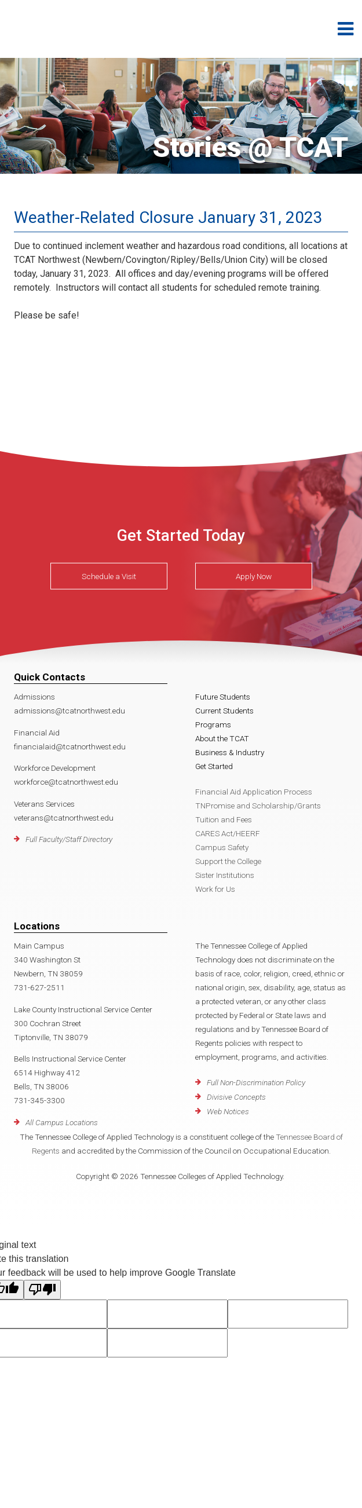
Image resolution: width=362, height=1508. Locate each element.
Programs (213, 724)
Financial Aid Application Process (253, 791)
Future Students (222, 696)
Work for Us (215, 889)
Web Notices (228, 1111)
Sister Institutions (224, 875)
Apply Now (254, 576)
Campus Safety (221, 847)
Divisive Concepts (236, 1096)
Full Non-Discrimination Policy (256, 1082)
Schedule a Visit (109, 576)
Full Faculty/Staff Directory (68, 839)
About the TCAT (222, 738)
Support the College (228, 861)
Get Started (214, 766)
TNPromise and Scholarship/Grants (258, 805)
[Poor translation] (42, 1290)
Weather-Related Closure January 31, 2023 (168, 217)
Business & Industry (229, 752)
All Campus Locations (61, 1122)
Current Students (224, 710)
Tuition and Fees (223, 819)
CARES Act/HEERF (227, 833)
